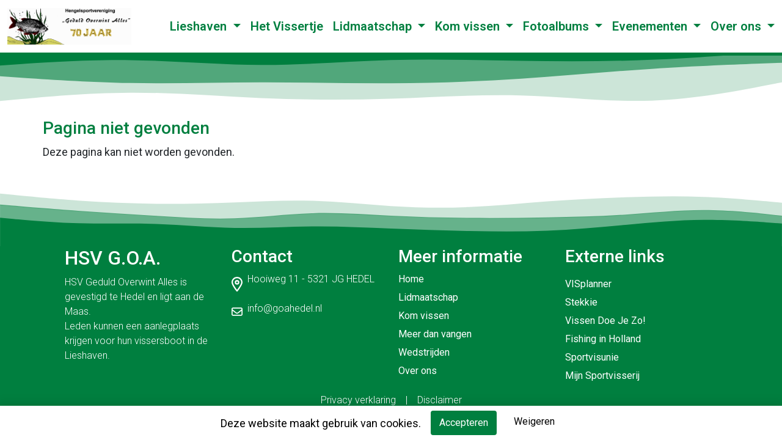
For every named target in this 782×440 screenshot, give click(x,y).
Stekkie (581, 302)
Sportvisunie (592, 357)
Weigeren (534, 421)
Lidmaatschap (374, 26)
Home (411, 279)
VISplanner (588, 284)
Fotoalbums (557, 26)
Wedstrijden (424, 352)
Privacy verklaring (358, 400)
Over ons (737, 26)
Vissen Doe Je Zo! (605, 320)
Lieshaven (200, 26)
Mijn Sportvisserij (602, 375)
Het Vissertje (286, 26)
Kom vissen (469, 26)
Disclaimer (439, 400)
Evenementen (651, 26)
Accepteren (463, 422)
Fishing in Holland (603, 339)
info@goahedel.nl (284, 308)
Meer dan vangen (435, 334)
